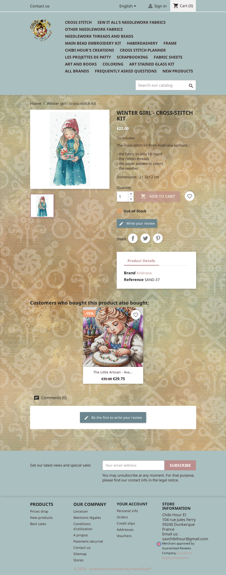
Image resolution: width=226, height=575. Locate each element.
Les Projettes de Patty (88, 57)
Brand (130, 272)
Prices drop (39, 511)
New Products (177, 71)
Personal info (127, 511)
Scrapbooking (132, 57)
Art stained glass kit (151, 64)
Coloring (113, 64)
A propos (80, 535)
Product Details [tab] (141, 260)
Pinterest (158, 238)
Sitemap (80, 553)
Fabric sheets (168, 57)
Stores (78, 560)
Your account (132, 504)
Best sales (38, 523)
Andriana (144, 272)
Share (133, 238)
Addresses (125, 529)
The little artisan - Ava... (113, 372)
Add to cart (157, 196)
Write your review (137, 223)
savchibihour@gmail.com (185, 538)
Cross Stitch (78, 22)
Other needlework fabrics (94, 29)
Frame (170, 43)
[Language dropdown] (128, 6)
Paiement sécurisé (88, 541)
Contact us (40, 6)
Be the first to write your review (113, 417)
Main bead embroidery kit (93, 43)
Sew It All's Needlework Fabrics (131, 22)
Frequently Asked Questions (126, 71)
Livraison (80, 511)
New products (41, 517)
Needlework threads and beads (99, 36)
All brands (77, 71)
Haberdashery (142, 43)
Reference (134, 279)
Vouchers (124, 535)
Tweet (145, 238)
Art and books (81, 64)
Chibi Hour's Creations (89, 50)
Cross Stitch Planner (143, 50)
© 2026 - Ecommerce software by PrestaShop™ (113, 568)
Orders (122, 517)
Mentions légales (87, 517)
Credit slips (126, 523)
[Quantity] (122, 196)
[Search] (166, 85)
